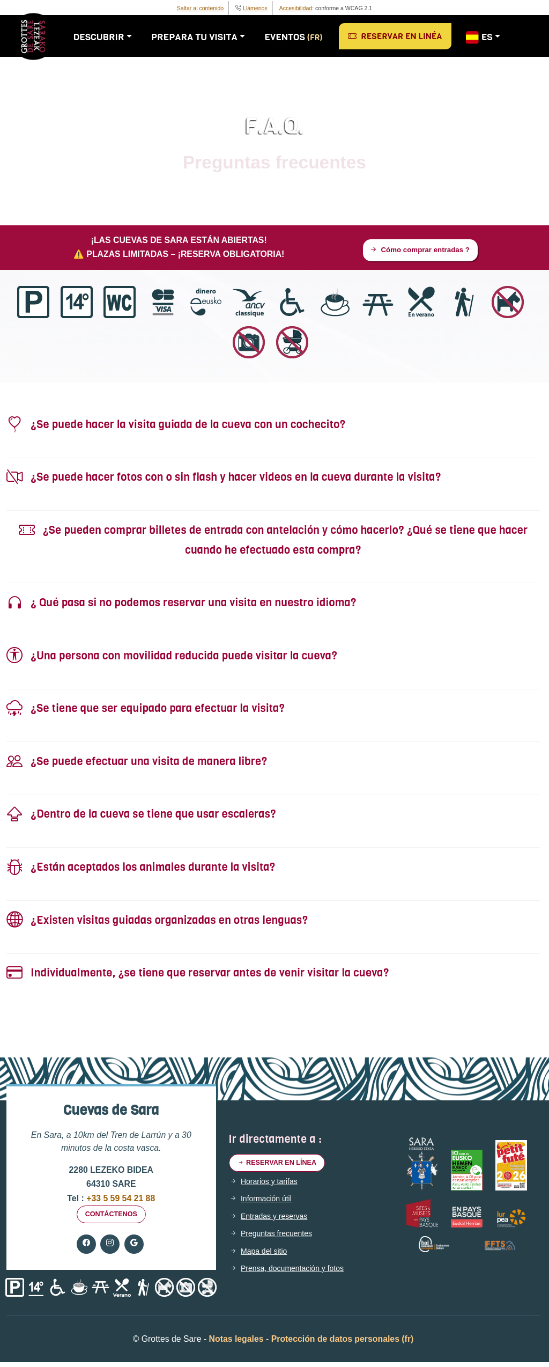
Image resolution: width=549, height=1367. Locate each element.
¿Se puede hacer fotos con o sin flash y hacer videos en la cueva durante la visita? (223, 479)
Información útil (269, 1204)
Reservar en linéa (399, 36)
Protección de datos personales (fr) (342, 1343)
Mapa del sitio (267, 1256)
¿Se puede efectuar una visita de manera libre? (136, 763)
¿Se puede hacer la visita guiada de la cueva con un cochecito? (175, 426)
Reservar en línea (282, 1166)
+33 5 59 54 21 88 (119, 1199)
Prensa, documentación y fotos (299, 1273)
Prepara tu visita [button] (199, 37)
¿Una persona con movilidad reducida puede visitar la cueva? (171, 657)
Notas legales (236, 1343)
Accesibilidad (296, 8)
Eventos (298, 37)
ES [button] (483, 38)
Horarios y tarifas (273, 1186)
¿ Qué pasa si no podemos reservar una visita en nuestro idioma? (181, 605)
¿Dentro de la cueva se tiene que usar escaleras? (141, 816)
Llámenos (255, 8)
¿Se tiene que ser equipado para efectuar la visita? (145, 711)
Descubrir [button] (103, 37)
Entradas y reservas (278, 1221)
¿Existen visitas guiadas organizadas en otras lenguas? (157, 922)
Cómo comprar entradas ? (419, 251)
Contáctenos (110, 1218)
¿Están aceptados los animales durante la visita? (140, 869)
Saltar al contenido (200, 8)
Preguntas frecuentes (281, 1238)
